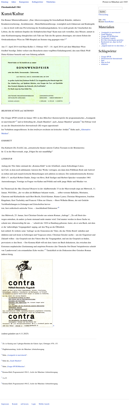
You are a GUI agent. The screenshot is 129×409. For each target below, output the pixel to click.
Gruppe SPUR (106, 57)
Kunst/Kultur (109, 22)
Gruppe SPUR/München (109, 36)
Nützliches (50, 2)
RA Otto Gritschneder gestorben (112, 40)
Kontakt (15, 404)
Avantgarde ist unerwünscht (16, 355)
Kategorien (24, 2)
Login (34, 404)
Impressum (5, 404)
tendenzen (104, 64)
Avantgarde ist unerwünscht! (111, 32)
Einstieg (4, 2)
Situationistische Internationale (111, 59)
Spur (102, 60)
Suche (102, 12)
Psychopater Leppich (108, 38)
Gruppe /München (15, 366)
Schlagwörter (37, 2)
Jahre (14, 2)
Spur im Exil (105, 62)
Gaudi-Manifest (15, 361)
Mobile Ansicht (44, 404)
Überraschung (103, 15)
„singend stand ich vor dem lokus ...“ (113, 46)
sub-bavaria (24, 404)
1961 (104, 20)
